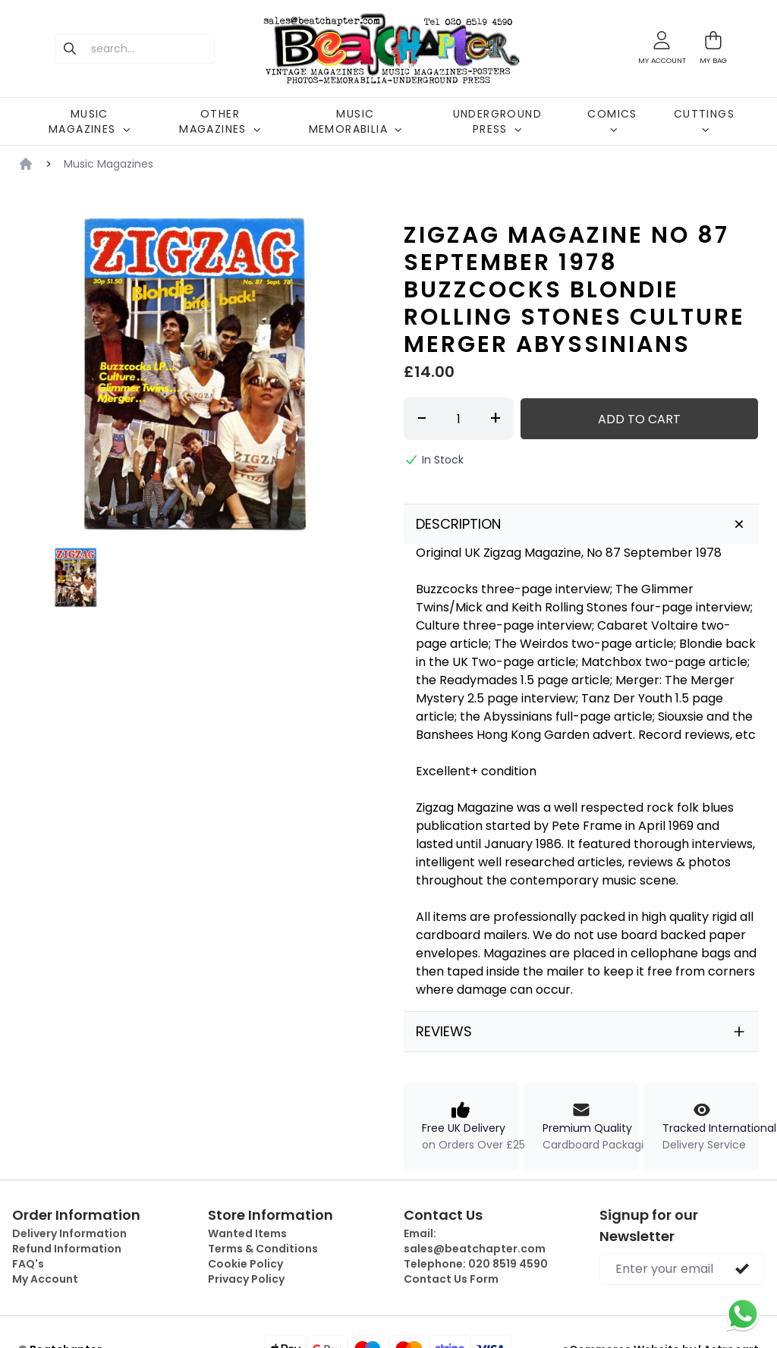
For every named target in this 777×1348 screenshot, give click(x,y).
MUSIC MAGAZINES (90, 121)
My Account (45, 1279)
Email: (475, 1241)
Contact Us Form (451, 1279)
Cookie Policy (245, 1263)
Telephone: (476, 1263)
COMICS (612, 120)
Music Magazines (108, 163)
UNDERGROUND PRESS (497, 121)
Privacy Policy (246, 1279)
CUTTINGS (704, 120)
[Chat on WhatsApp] (743, 1314)
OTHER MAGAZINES (220, 121)
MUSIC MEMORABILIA (355, 121)
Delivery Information (69, 1233)
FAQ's (28, 1263)
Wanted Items (247, 1233)
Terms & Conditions (263, 1248)
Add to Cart (639, 419)
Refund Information (66, 1248)
